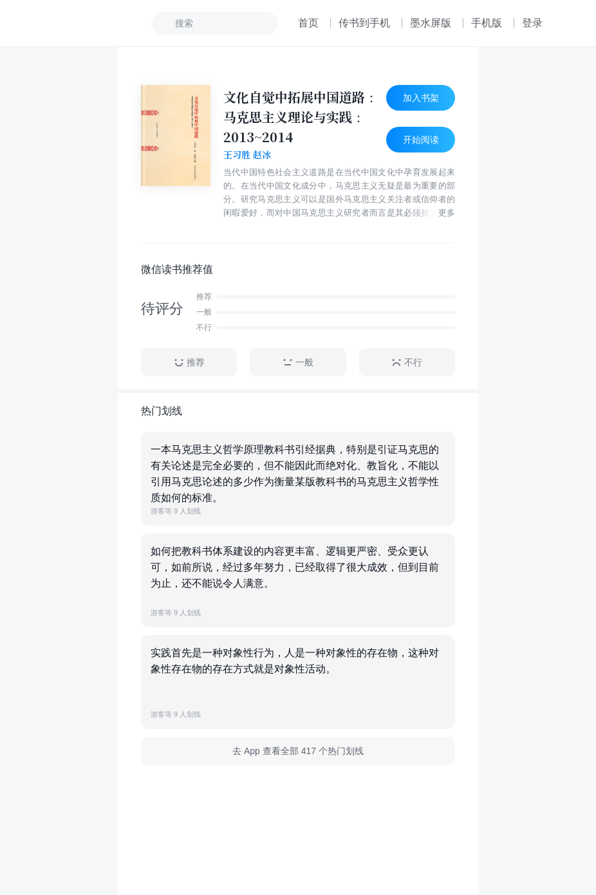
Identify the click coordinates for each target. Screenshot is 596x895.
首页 (308, 22)
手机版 (486, 22)
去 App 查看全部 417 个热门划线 (298, 751)
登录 (532, 22)
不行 (406, 362)
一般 (298, 362)
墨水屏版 (430, 22)
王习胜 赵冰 (247, 155)
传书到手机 (364, 22)
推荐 (189, 362)
